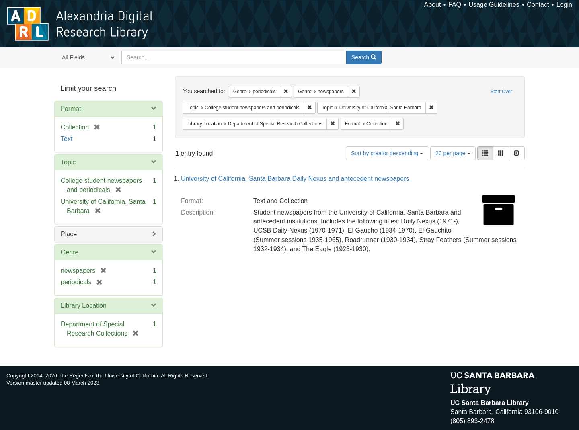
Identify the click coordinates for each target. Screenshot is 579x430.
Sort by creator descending (387, 153)
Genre (69, 252)
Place (69, 234)
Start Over (501, 91)
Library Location (84, 305)
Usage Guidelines (493, 4)
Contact (538, 4)
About (432, 4)
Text (66, 138)
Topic (68, 162)
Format (71, 108)
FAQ (454, 4)
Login (564, 4)
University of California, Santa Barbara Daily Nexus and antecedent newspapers (295, 178)
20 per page (452, 153)
